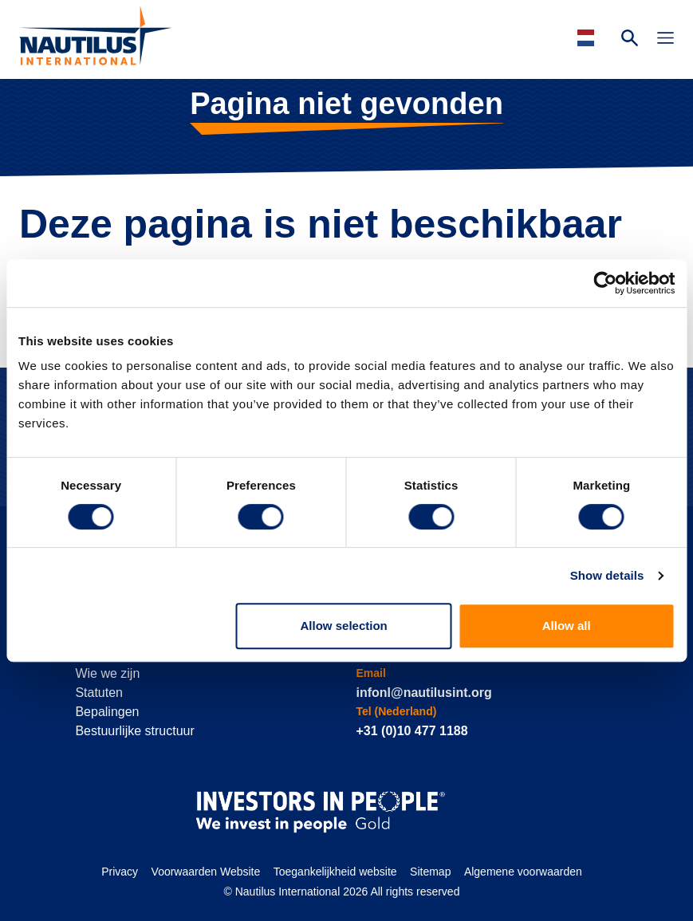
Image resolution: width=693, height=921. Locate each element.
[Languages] (588, 38)
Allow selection (344, 625)
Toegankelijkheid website (335, 871)
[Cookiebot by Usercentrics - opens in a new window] (605, 283)
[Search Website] (630, 40)
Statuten (99, 692)
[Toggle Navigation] (665, 40)
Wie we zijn (107, 673)
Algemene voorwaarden (523, 871)
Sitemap (430, 871)
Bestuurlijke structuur (134, 731)
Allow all (566, 625)
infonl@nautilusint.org (423, 692)
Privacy (119, 871)
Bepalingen (107, 711)
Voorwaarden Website (206, 871)
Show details (607, 575)
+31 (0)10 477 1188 (411, 731)
